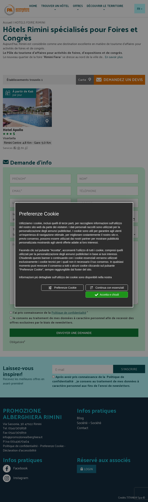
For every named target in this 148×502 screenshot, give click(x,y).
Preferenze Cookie (62, 288)
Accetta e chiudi (107, 295)
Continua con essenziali (107, 288)
